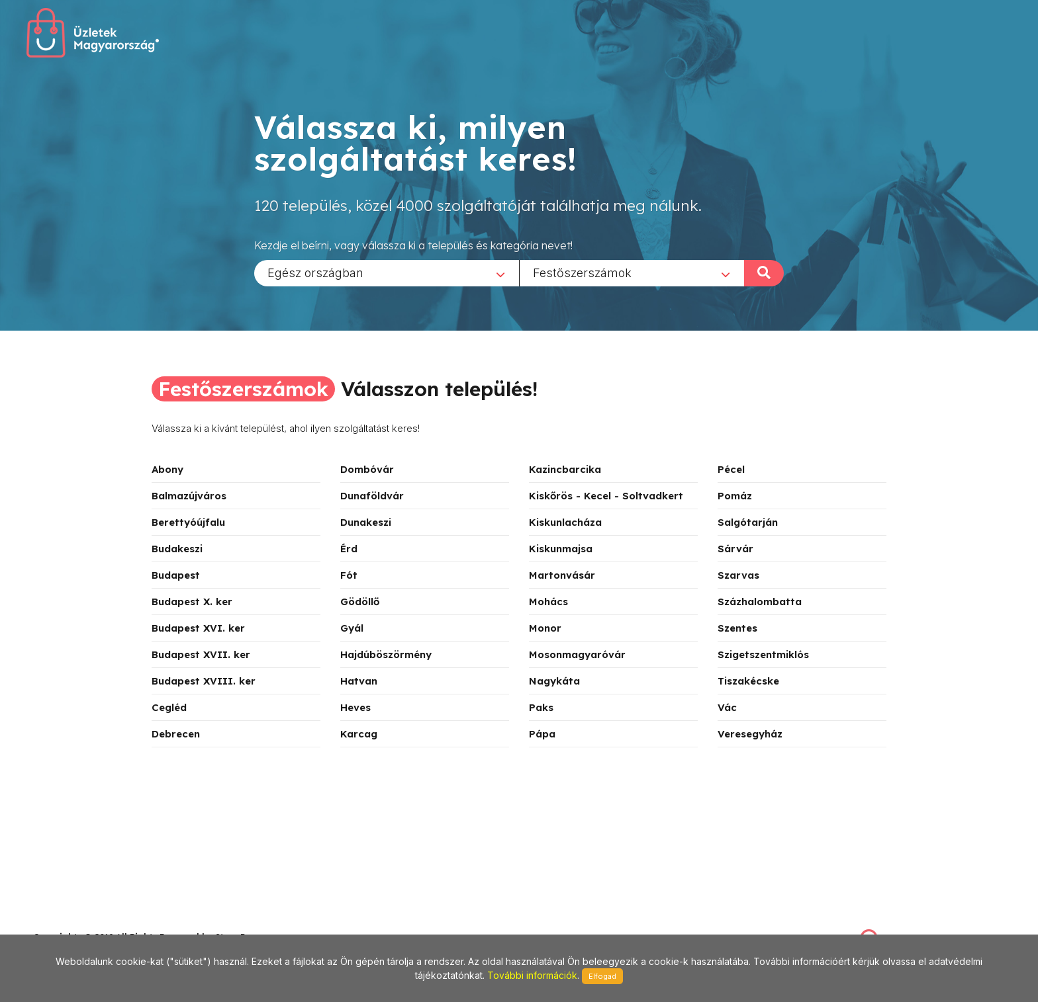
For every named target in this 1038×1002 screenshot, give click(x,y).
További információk (532, 975)
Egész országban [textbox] (315, 272)
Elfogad (602, 976)
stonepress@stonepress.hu (86, 922)
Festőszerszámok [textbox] (582, 272)
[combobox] (386, 272)
